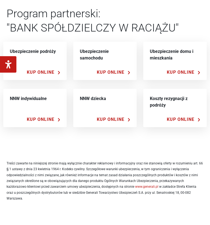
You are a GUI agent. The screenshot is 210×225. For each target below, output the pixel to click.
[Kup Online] (43, 72)
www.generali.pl (146, 187)
